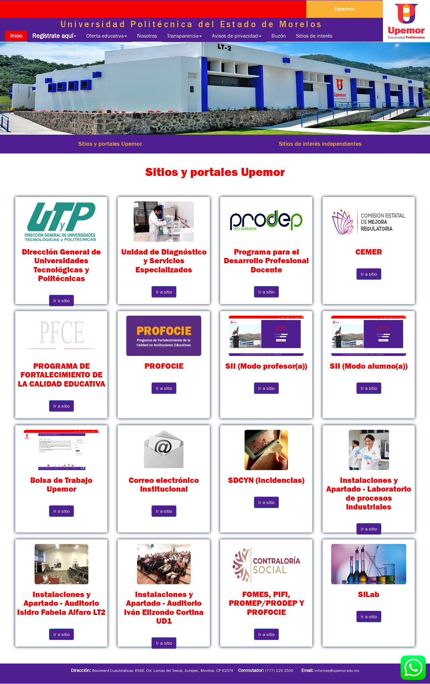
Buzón (278, 36)
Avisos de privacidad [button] (236, 36)
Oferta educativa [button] (106, 36)
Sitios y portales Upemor (110, 143)
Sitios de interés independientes (320, 143)
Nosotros (147, 36)
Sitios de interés (314, 36)
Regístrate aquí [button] (54, 36)
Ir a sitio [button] (61, 300)
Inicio (18, 35)
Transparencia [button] (184, 36)
